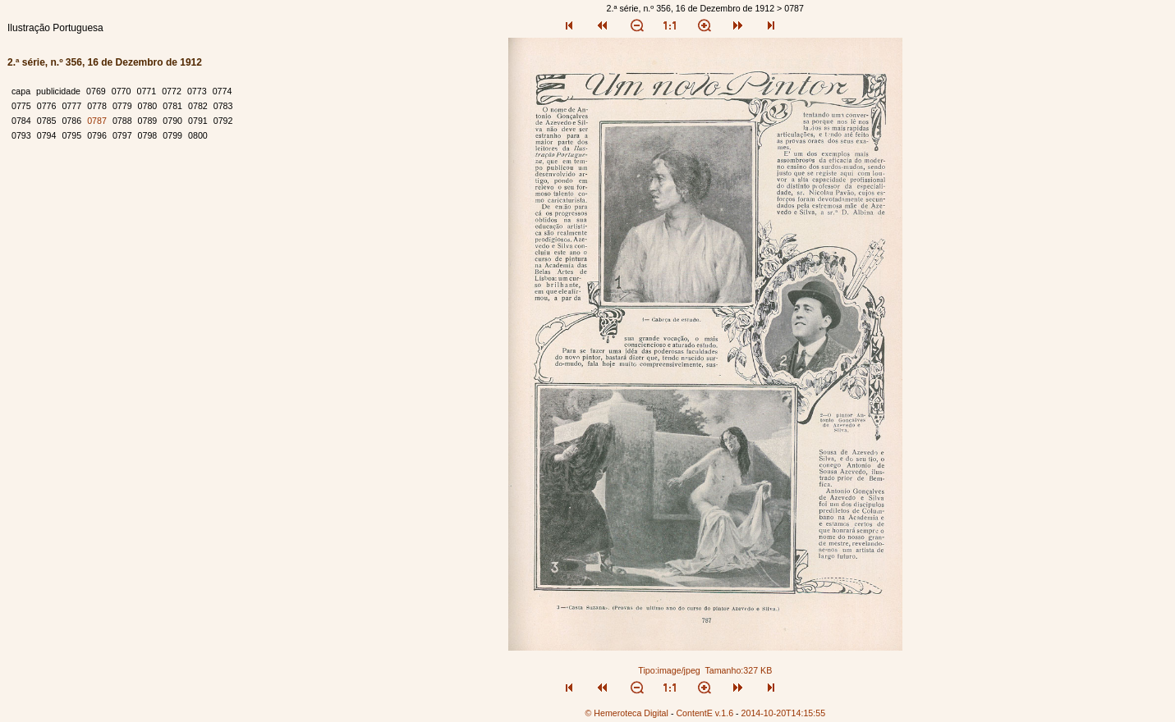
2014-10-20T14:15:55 (783, 713)
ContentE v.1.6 (704, 713)
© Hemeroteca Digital (626, 713)
